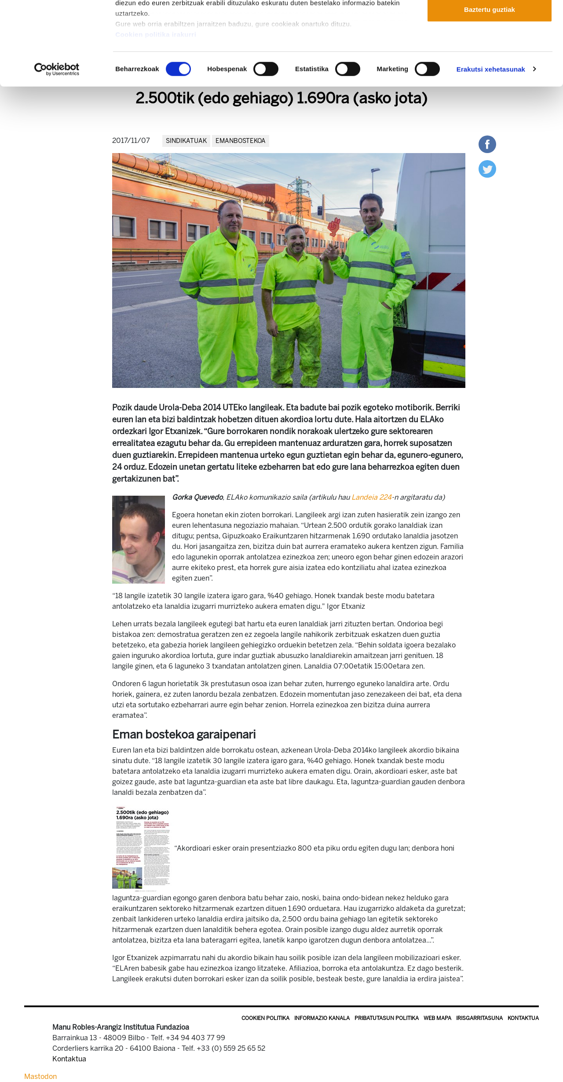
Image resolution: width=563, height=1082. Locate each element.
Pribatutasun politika (387, 1018)
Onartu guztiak (489, 23)
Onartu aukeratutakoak (489, 52)
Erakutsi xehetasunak (491, 140)
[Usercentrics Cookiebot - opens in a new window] (56, 140)
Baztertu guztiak (489, 80)
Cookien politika (265, 1018)
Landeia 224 (371, 497)
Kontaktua (523, 1018)
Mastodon (40, 1076)
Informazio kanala (322, 1018)
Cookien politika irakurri (155, 106)
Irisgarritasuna (479, 1018)
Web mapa (437, 1018)
